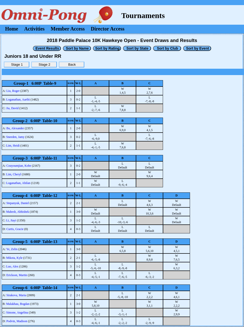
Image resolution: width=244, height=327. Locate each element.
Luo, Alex (12, 266)
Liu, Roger (13, 91)
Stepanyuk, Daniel (17, 203)
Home (11, 29)
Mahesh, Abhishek (17, 212)
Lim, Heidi (13, 145)
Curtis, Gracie (14, 229)
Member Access (68, 29)
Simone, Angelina (17, 312)
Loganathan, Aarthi (18, 99)
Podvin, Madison (16, 321)
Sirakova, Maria (16, 295)
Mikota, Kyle (14, 258)
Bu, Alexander (15, 128)
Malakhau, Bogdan (17, 304)
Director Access (108, 29)
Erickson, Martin (16, 275)
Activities (34, 29)
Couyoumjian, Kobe (18, 165)
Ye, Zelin (12, 249)
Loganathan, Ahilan (18, 183)
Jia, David (12, 108)
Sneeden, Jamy (15, 137)
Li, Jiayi (11, 220)
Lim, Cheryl (13, 174)
